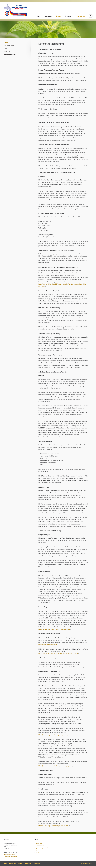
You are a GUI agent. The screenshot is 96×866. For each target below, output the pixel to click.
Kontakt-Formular (9, 45)
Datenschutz (81, 16)
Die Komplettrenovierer (42, 853)
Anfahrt (6, 48)
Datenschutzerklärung (10, 54)
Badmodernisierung (41, 851)
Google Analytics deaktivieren (47, 644)
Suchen (90, 16)
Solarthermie (39, 849)
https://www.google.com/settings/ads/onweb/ (53, 735)
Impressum (68, 16)
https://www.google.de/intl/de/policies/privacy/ (53, 826)
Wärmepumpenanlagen (42, 847)
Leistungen (48, 16)
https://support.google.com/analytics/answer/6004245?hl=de (58, 653)
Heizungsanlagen (41, 845)
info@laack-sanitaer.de (10, 856)
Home (38, 16)
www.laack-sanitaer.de (10, 854)
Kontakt (58, 16)
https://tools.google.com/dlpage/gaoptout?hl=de (54, 629)
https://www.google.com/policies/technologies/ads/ (55, 766)
